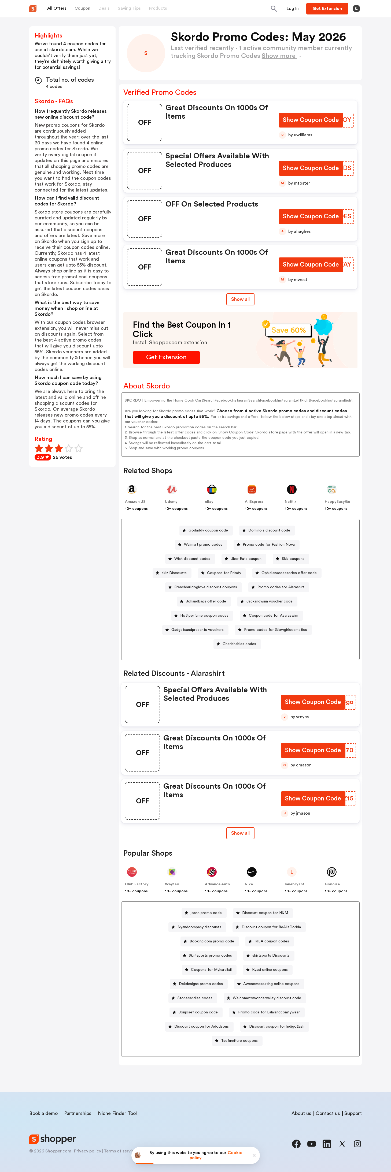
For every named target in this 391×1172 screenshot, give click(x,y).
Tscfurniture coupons (239, 1041)
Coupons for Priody (224, 573)
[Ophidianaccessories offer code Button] (287, 573)
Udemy (171, 502)
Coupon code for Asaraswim (273, 615)
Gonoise (332, 884)
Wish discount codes (192, 559)
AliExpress (254, 502)
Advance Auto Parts (222, 884)
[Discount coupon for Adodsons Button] (199, 1027)
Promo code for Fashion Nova (269, 544)
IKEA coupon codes (271, 941)
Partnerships (77, 1113)
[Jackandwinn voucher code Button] (267, 601)
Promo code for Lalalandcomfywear (269, 1012)
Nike (249, 884)
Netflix (290, 502)
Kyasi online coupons (270, 970)
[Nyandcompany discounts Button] (197, 927)
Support (353, 1113)
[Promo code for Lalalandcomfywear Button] (267, 1012)
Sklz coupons (293, 559)
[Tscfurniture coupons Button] (237, 1041)
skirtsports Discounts (271, 955)
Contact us (328, 1113)
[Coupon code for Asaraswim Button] (271, 616)
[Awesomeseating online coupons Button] (269, 984)
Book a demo (43, 1113)
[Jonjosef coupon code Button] (196, 1012)
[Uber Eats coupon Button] (244, 559)
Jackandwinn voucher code (269, 601)
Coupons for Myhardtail (211, 970)
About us (301, 1113)
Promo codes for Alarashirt (280, 587)
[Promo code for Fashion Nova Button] (267, 545)
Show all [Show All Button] (240, 299)
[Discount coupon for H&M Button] (263, 913)
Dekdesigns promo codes (201, 984)
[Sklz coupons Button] (291, 559)
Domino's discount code (269, 530)
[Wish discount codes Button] (190, 559)
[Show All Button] (240, 833)
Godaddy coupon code (208, 530)
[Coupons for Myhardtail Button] (209, 970)
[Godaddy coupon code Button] (206, 531)
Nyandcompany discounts (199, 927)
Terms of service (120, 1151)
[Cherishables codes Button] (237, 644)
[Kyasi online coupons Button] (268, 970)
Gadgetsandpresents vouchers (197, 630)
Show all (240, 833)
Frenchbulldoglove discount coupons (205, 587)
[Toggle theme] (356, 9)
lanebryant (294, 884)
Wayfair (172, 884)
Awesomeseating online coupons (271, 984)
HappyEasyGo (337, 502)
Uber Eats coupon (246, 559)
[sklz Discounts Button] (172, 573)
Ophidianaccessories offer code (289, 573)
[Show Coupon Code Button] (310, 121)
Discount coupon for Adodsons (201, 1026)
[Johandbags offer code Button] (204, 601)
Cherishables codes (239, 644)
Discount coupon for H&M (265, 913)
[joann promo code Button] (204, 913)
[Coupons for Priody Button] (222, 573)
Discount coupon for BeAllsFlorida (271, 927)
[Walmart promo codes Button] (201, 545)
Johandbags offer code (206, 601)
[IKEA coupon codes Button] (269, 941)
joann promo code (206, 913)
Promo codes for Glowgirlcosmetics (275, 630)
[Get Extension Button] (166, 357)
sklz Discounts (174, 573)
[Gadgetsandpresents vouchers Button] (195, 630)
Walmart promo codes (203, 544)
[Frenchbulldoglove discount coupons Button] (203, 587)
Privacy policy (87, 1151)
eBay (209, 502)
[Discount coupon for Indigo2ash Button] (274, 1027)
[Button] (292, 8)
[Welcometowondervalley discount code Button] (265, 998)
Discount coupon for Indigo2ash (276, 1026)
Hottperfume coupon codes (204, 615)
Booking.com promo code (212, 941)
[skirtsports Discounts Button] (268, 956)
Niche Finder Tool (117, 1113)
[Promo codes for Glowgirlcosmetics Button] (273, 630)
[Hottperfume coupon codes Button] (202, 616)
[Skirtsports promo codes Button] (208, 956)
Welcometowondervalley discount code (267, 998)
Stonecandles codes (195, 998)
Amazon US (135, 502)
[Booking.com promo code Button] (209, 941)
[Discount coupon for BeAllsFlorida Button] (269, 927)
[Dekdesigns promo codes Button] (199, 984)
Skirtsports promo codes (210, 955)
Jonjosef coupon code (198, 1012)
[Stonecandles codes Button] (192, 998)
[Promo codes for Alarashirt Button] (278, 587)
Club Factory (137, 884)
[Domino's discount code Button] (267, 531)
